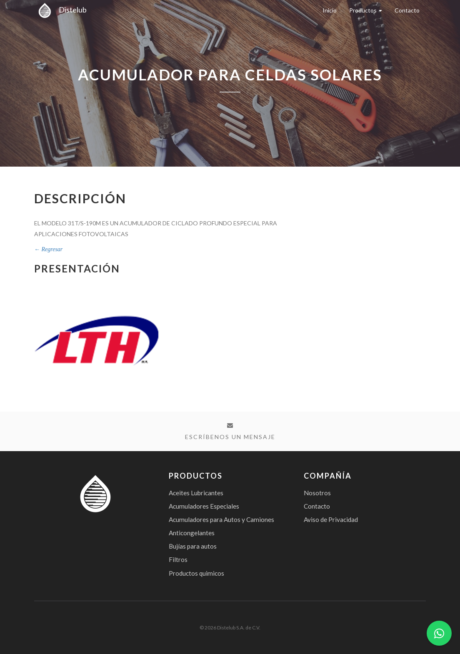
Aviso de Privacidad (331, 519)
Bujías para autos (193, 546)
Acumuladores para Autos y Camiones (221, 519)
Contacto (407, 10)
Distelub (60, 9)
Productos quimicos (196, 573)
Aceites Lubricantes (196, 493)
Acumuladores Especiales (204, 506)
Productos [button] (365, 10)
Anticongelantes (192, 533)
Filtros (178, 559)
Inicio (329, 10)
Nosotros (317, 493)
